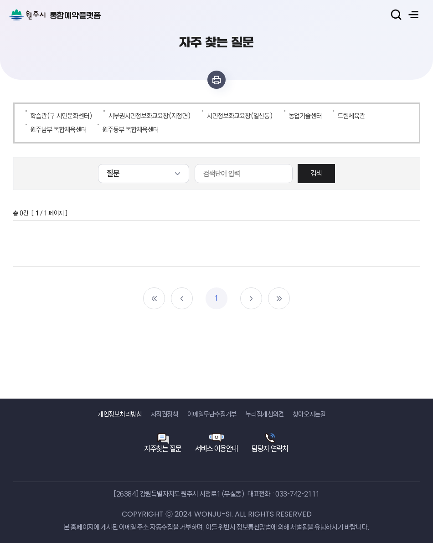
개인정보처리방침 (120, 414)
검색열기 (396, 14)
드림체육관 (351, 116)
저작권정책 (164, 414)
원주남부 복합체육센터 (59, 129)
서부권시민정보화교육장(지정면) (149, 116)
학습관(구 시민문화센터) (62, 116)
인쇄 (216, 80)
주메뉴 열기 (413, 14)
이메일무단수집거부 (212, 414)
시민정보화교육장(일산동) (240, 116)
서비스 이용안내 (216, 448)
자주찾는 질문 (162, 448)
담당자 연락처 (270, 448)
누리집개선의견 (265, 414)
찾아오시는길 (309, 414)
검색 (316, 173)
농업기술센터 (305, 116)
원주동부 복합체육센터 (131, 129)
